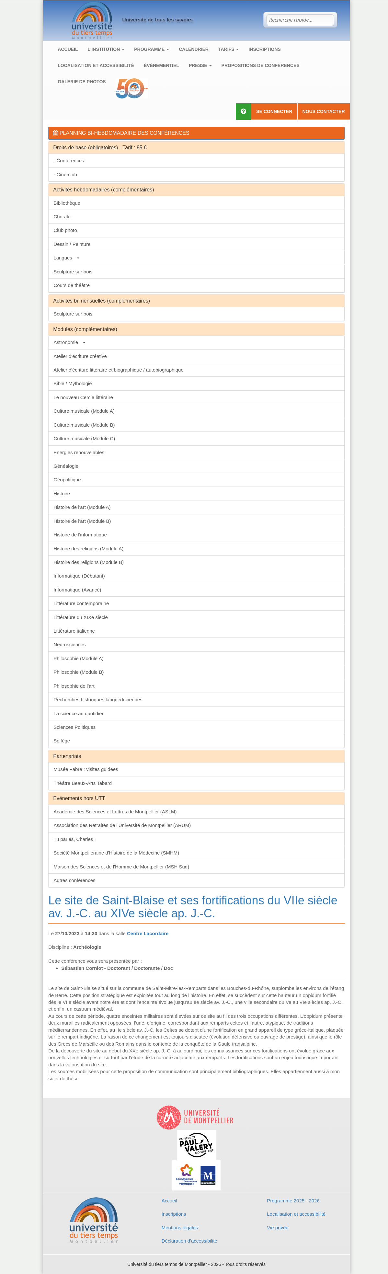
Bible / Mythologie (72, 383)
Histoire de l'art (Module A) (81, 507)
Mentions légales (180, 1227)
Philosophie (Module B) (78, 672)
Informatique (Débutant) (79, 576)
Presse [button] (200, 65)
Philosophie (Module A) (78, 658)
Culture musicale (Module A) (83, 411)
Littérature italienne (74, 631)
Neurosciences (69, 644)
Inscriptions (264, 49)
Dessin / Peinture (71, 244)
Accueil (68, 49)
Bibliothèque (66, 203)
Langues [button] (66, 257)
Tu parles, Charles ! (74, 839)
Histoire (61, 493)
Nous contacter (323, 111)
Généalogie (65, 466)
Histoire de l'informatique (80, 534)
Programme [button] (151, 49)
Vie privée (277, 1227)
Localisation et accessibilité (96, 65)
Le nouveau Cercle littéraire (83, 397)
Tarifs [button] (228, 49)
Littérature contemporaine (81, 603)
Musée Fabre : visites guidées (85, 769)
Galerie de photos (82, 81)
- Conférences (68, 160)
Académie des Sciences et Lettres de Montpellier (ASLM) (115, 811)
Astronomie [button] (69, 342)
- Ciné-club (65, 174)
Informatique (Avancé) (77, 589)
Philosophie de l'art (73, 686)
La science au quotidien (79, 713)
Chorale (62, 216)
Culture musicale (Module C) (84, 438)
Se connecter (274, 111)
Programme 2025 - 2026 (293, 1200)
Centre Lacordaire (147, 933)
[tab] (196, 133)
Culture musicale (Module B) (84, 425)
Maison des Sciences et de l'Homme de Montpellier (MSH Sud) (121, 866)
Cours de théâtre (71, 285)
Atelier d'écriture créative (80, 356)
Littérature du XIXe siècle (80, 617)
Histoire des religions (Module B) (88, 562)
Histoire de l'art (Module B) (82, 521)
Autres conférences (74, 880)
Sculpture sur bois (72, 271)
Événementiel (161, 65)
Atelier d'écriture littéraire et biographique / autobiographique (118, 370)
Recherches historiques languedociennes (97, 699)
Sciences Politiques (74, 727)
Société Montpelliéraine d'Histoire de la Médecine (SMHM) (116, 852)
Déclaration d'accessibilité (189, 1241)
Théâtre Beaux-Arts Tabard (82, 783)
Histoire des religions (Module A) (88, 548)
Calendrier (194, 49)
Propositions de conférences (261, 65)
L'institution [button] (106, 49)
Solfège (61, 740)
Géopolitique (67, 479)
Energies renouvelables (78, 452)
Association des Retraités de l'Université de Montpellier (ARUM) (122, 825)
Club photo (65, 230)
